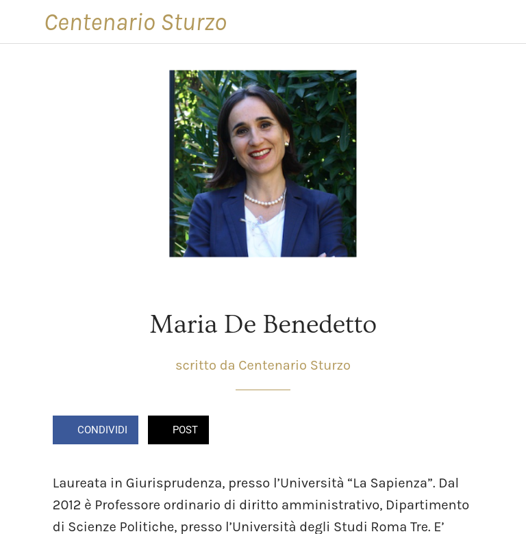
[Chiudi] (22, 22)
